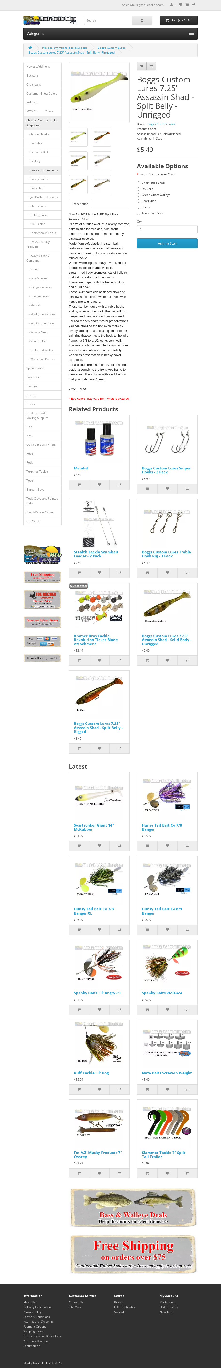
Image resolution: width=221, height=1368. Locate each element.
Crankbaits (33, 84)
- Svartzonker (36, 341)
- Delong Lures (37, 215)
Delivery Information (37, 1307)
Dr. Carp (145, 189)
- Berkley (33, 161)
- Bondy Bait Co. (38, 179)
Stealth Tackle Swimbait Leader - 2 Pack (96, 553)
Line (29, 427)
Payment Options (34, 1326)
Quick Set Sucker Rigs (40, 445)
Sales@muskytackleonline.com (143, 5)
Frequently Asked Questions (42, 1336)
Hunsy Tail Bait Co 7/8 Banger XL (94, 911)
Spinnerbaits (34, 368)
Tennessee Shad (150, 213)
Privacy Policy (32, 1312)
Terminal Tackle (37, 471)
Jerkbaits (32, 102)
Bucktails (32, 75)
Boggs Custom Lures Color (157, 174)
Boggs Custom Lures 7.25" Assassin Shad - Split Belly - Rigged (98, 727)
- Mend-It (33, 305)
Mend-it (81, 468)
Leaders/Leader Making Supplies (37, 415)
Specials (119, 1312)
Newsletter (167, 1312)
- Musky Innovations (40, 314)
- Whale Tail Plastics (40, 359)
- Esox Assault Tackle (41, 233)
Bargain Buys (35, 489)
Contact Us (76, 1302)
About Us (29, 1302)
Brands (119, 1302)
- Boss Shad (35, 188)
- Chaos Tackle (37, 206)
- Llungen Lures (37, 296)
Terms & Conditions (36, 1317)
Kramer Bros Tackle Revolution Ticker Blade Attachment (96, 639)
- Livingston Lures (39, 287)
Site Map (75, 1307)
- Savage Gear (37, 332)
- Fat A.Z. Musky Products (38, 244)
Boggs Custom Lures (112, 48)
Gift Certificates (124, 1307)
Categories (110, 33)
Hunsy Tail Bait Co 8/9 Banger (162, 911)
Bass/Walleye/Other (39, 512)
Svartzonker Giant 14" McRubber (94, 827)
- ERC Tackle (35, 224)
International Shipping (38, 1322)
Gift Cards (33, 521)
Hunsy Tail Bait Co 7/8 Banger (162, 827)
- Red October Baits (40, 323)
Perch (143, 207)
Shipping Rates (33, 1331)
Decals (31, 395)
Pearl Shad (146, 201)
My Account (167, 1302)
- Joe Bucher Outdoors (42, 197)
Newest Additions (38, 66)
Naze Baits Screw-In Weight (167, 1072)
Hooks (30, 404)
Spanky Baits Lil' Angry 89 (97, 992)
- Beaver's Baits (38, 152)
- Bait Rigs (34, 143)
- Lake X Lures (36, 278)
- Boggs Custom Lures (42, 170)
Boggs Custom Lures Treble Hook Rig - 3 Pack (166, 553)
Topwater (32, 377)
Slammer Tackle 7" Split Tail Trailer (164, 1154)
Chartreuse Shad (151, 183)
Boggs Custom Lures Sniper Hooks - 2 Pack (166, 470)
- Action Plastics (38, 134)
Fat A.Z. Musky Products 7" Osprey (98, 1154)
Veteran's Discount (36, 1341)
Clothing (32, 386)
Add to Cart (167, 243)
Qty (139, 221)
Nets (29, 436)
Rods (29, 463)
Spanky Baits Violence (162, 992)
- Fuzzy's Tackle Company (37, 258)
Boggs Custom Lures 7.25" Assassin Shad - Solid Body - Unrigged (166, 639)
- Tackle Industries (39, 350)
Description (80, 204)
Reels (30, 454)
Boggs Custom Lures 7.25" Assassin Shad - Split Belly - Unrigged (71, 52)
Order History (169, 1307)
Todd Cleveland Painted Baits (42, 500)
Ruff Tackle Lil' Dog (91, 1072)
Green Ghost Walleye (153, 195)
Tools (30, 480)
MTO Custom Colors (40, 111)
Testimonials (31, 1346)
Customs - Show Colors (41, 93)
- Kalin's (32, 269)
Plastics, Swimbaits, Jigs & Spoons (64, 48)
